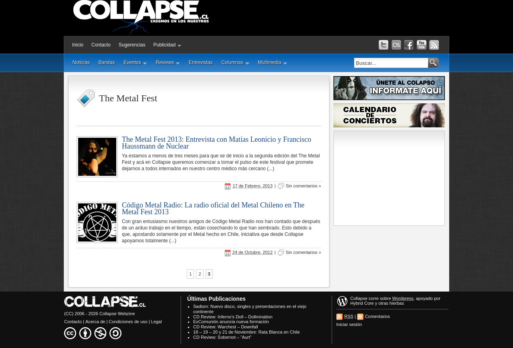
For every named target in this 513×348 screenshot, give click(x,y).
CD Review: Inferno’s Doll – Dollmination (233, 316)
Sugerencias (132, 45)
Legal (156, 321)
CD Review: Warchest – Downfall (225, 326)
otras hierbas (391, 303)
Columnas (235, 63)
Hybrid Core (362, 303)
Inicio (77, 45)
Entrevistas (200, 62)
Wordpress (403, 298)
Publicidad (167, 45)
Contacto (101, 45)
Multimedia (272, 63)
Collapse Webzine (117, 313)
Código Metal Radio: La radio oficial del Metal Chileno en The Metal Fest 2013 (213, 208)
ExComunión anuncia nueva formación (231, 321)
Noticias (81, 62)
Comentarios (377, 316)
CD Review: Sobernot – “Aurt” (222, 337)
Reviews (168, 63)
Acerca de (95, 321)
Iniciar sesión (349, 324)
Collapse (359, 298)
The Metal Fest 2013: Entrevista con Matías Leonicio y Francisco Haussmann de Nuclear (216, 142)
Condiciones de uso (128, 321)
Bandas (107, 62)
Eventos (135, 63)
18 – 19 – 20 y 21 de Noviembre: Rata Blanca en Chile (246, 332)
